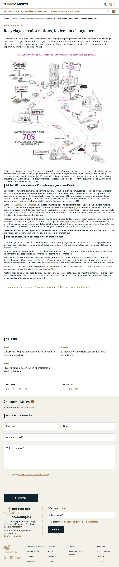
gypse (77, 207)
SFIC (20, 25)
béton (59, 41)
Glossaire (100, 556)
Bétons (51, 561)
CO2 (51, 269)
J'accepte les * (26, 474)
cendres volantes (27, 212)
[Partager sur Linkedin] (20, 388)
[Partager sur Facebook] (7, 388)
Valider (56, 529)
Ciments (72, 546)
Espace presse (33, 551)
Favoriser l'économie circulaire (39, 19)
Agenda (30, 556)
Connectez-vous (12, 536)
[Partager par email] (26, 388)
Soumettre (20, 498)
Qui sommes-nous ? (35, 546)
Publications (32, 561)
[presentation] (22, 484)
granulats (55, 262)
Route (50, 551)
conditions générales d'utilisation (33, 475)
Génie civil (52, 556)
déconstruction (90, 242)
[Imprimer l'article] (70, 388)
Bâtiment (51, 546)
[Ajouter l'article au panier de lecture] (64, 388)
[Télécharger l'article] (76, 388)
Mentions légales (103, 551)
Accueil (7, 19)
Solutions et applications (65, 11)
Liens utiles (101, 546)
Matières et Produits (36, 11)
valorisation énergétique (26, 205)
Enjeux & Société (13, 11)
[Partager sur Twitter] (13, 388)
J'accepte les (73, 522)
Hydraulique (71, 221)
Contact (100, 561)
